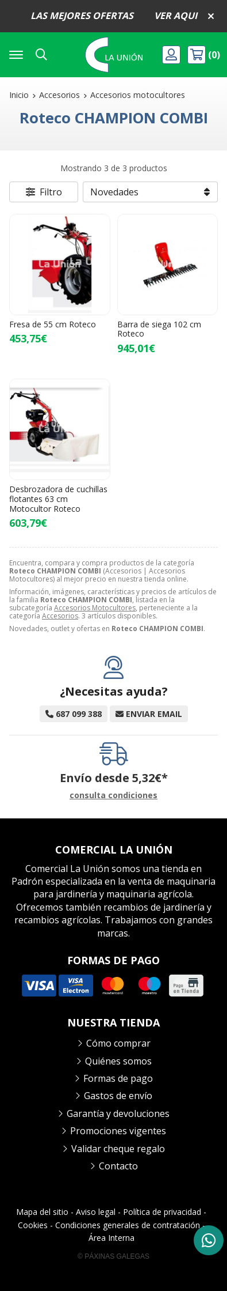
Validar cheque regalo (118, 1148)
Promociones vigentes (118, 1130)
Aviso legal (96, 1211)
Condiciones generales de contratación (127, 1225)
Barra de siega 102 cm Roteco (159, 329)
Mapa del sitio (42, 1211)
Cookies (33, 1225)
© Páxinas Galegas (113, 1256)
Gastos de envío (118, 1095)
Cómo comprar (118, 1043)
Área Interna (111, 1237)
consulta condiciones (113, 796)
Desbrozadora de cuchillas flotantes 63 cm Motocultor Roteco (58, 499)
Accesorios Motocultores (95, 608)
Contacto (118, 1166)
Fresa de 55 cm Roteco (52, 324)
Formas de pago (118, 1078)
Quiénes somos (118, 1061)
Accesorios (60, 616)
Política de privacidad (162, 1211)
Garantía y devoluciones (118, 1113)
